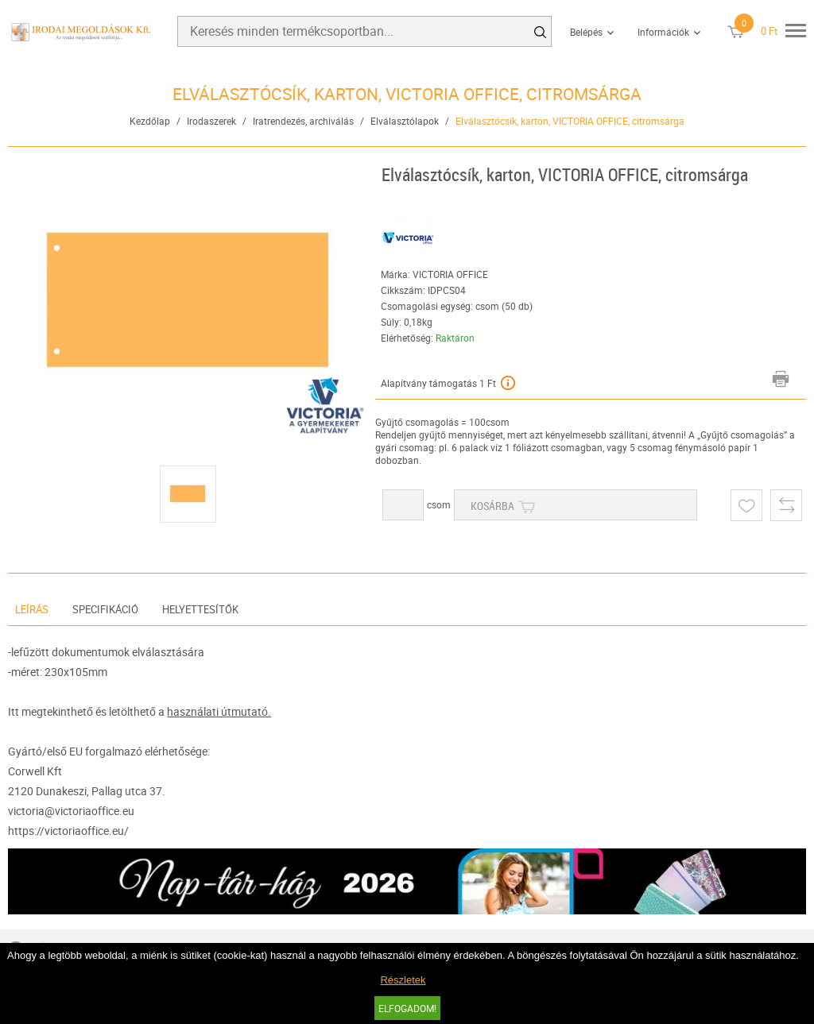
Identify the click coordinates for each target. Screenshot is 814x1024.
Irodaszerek (211, 120)
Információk (663, 31)
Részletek (402, 980)
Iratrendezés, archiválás (303, 120)
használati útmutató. (219, 711)
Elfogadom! (407, 1008)
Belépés (586, 31)
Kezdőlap (150, 120)
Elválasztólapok (404, 120)
